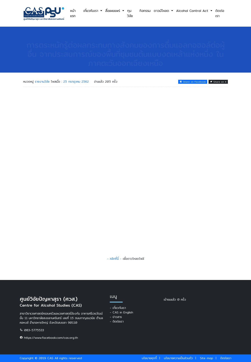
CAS (50, 358)
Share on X (218, 82)
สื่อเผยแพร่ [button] (113, 10)
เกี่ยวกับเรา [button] (91, 10)
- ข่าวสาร (116, 317)
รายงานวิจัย (43, 81)
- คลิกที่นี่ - (114, 258)
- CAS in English (121, 312)
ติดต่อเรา (219, 13)
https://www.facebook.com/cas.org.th (49, 337)
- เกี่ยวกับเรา (118, 308)
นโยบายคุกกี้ (149, 358)
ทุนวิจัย (130, 13)
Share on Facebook (193, 82)
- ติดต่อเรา (117, 321)
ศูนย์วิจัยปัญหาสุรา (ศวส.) (49, 299)
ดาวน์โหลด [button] (162, 10)
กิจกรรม (145, 10)
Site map (206, 358)
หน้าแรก (73, 13)
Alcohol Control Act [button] (192, 10)
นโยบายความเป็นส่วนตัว (178, 358)
